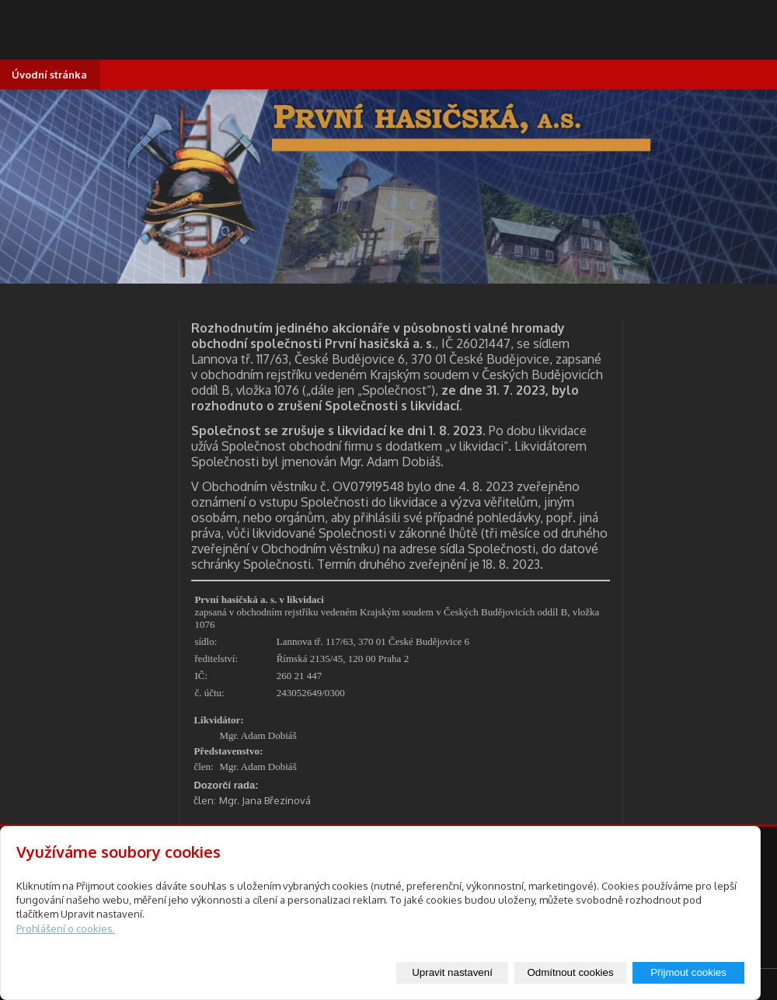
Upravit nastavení (452, 972)
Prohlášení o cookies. (65, 928)
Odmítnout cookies (570, 972)
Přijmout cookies (688, 972)
